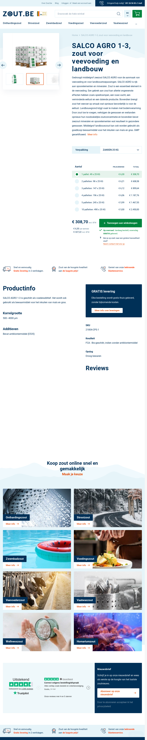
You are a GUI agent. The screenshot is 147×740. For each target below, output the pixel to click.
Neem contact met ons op (114, 244)
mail (140, 3)
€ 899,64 (135, 188)
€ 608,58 (135, 181)
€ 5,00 (121, 209)
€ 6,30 (121, 174)
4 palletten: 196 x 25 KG (93, 195)
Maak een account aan (81, 3)
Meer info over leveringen (107, 310)
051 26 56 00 (130, 3)
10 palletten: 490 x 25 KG (93, 209)
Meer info (92, 134)
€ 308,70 (135, 174)
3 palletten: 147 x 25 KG (93, 188)
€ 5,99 (121, 202)
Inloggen (65, 3)
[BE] (18, 13)
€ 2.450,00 (134, 209)
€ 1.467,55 (134, 202)
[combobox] (89, 14)
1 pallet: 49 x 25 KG (91, 174)
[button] (14, 79)
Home (75, 35)
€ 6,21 (121, 181)
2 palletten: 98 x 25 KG (92, 181)
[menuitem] (47, 3)
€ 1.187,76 (134, 195)
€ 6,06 (121, 195)
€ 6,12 (121, 188)
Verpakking (81, 149)
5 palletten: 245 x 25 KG (93, 202)
